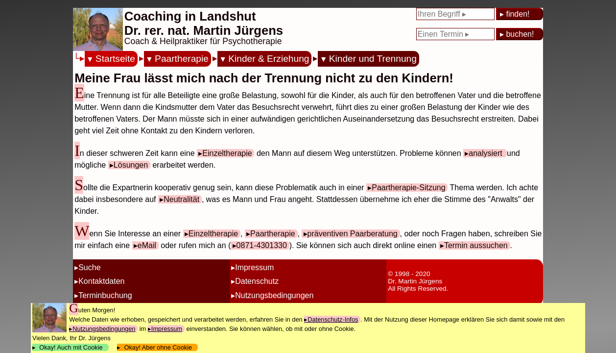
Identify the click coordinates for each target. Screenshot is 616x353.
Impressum (254, 267)
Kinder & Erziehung (268, 58)
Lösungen (131, 165)
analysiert (486, 153)
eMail (147, 245)
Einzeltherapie (227, 153)
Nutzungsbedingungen (274, 295)
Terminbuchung (105, 295)
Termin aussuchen (476, 245)
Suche (89, 267)
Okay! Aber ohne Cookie (157, 347)
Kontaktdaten (101, 281)
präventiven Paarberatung (353, 233)
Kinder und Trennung (373, 58)
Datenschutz (257, 281)
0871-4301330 (262, 245)
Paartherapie (182, 58)
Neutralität (181, 199)
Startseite (115, 58)
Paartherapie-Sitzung (408, 187)
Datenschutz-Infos (333, 319)
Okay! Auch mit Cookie (71, 347)
